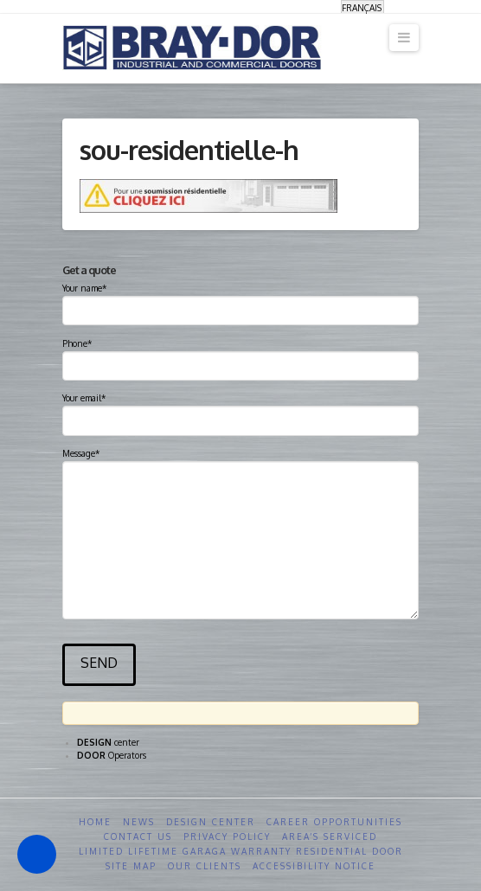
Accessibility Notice (314, 866)
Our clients (204, 866)
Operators (111, 755)
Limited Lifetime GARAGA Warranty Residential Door (241, 851)
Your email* (240, 411)
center (108, 742)
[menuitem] (362, 7)
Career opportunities (334, 822)
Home (95, 822)
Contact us (138, 836)
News (139, 822)
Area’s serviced (329, 836)
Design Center (210, 822)
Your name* (240, 301)
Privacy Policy (227, 836)
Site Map (131, 866)
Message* (240, 460)
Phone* (240, 356)
